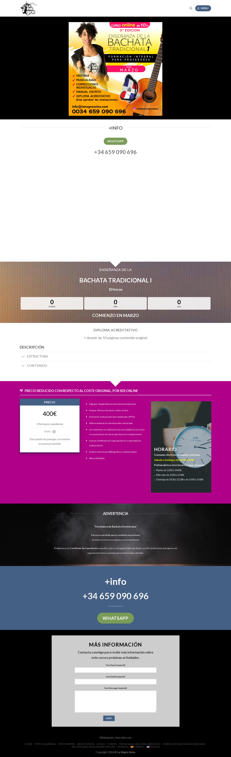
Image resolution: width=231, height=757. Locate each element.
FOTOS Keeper (66, 744)
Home (28, 744)
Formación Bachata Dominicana (184, 744)
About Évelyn (85, 744)
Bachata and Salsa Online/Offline (93, 746)
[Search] (191, 8)
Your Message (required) (115, 688)
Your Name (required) (115, 665)
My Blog (123, 746)
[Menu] (203, 8)
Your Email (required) (115, 676)
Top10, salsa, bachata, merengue (140, 744)
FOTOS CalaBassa (45, 744)
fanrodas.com (123, 737)
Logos (100, 744)
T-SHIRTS (112, 744)
